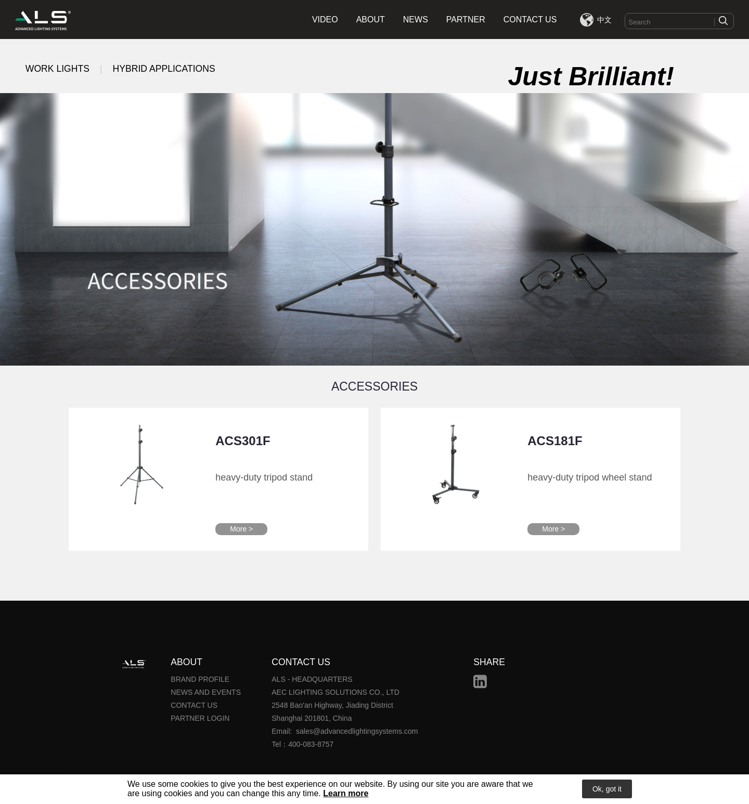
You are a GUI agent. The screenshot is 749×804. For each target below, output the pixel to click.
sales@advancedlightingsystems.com (357, 731)
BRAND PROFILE (200, 679)
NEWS (415, 19)
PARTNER (465, 19)
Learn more (345, 793)
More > (241, 529)
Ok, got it (607, 789)
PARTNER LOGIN (200, 718)
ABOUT (370, 19)
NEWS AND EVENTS (206, 692)
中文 (604, 20)
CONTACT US (530, 19)
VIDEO (325, 19)
